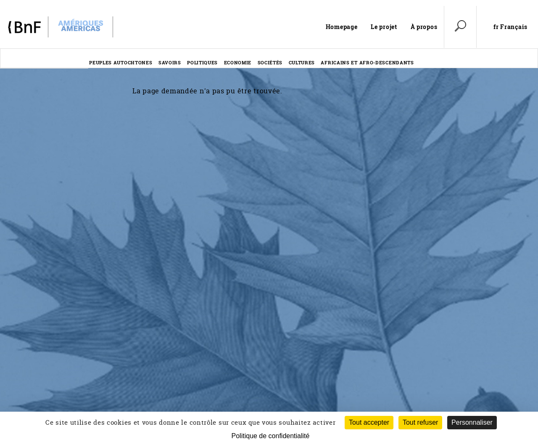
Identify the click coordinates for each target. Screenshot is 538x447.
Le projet (384, 27)
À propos (424, 27)
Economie (238, 62)
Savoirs (169, 62)
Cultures (302, 62)
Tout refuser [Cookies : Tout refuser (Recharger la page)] (420, 422)
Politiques (202, 62)
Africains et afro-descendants (367, 62)
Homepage (342, 27)
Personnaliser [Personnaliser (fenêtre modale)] (472, 422)
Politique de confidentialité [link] (271, 435)
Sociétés (270, 62)
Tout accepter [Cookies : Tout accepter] (369, 422)
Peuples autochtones (120, 62)
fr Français (510, 27)
